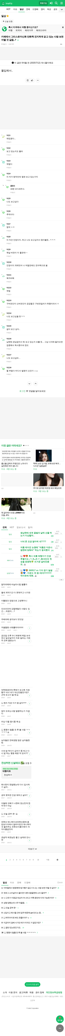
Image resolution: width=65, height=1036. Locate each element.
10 (38, 860)
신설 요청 (8, 21)
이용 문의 (13, 992)
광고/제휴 (23, 992)
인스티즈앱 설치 (32, 984)
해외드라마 (41, 30)
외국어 (19, 30)
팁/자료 (31, 527)
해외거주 (29, 30)
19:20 (59, 883)
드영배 (35, 9)
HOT (8, 9)
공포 (55, 9)
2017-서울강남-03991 (51, 996)
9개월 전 (4, 44)
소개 (5, 992)
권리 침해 (39, 992)
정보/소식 (21, 527)
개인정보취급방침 (54, 992)
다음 (47, 860)
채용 (31, 992)
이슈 (15, 9)
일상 (21, 9)
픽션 (49, 9)
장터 (43, 9)
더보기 (32, 849)
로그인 (22, 391)
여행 (10, 30)
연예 (28, 9)
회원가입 (43, 3)
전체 (5, 527)
